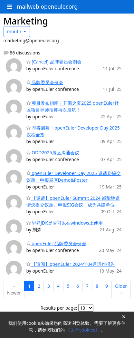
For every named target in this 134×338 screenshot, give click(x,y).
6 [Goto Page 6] (77, 286)
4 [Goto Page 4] (58, 286)
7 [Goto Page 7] (87, 286)
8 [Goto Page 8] (97, 286)
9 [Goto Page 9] (106, 286)
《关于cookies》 (83, 330)
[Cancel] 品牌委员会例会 (53, 62)
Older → (121, 289)
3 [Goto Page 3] (48, 286)
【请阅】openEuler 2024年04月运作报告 (70, 264)
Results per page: (59, 308)
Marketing (26, 21)
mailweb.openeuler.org (47, 6)
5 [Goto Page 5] (68, 286)
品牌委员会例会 (44, 82)
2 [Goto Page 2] (39, 286)
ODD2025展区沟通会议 (52, 153)
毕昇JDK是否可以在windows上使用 (64, 223)
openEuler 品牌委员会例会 (56, 243)
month (15, 31)
